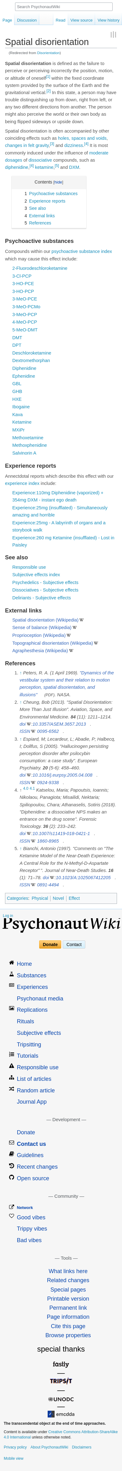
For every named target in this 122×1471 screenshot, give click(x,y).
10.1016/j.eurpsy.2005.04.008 (63, 775)
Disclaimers (81, 1447)
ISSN (24, 731)
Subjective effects (39, 1033)
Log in (8, 916)
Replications (32, 1010)
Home (24, 964)
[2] (48, 91)
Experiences (32, 987)
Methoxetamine (27, 437)
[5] (57, 166)
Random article (36, 1090)
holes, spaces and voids (82, 138)
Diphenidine (24, 368)
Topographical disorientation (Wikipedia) (52, 643)
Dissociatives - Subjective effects (45, 589)
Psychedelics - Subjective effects (45, 582)
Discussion (27, 20)
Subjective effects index (36, 574)
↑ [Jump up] (20, 672)
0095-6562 (48, 731)
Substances (31, 975)
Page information (68, 1317)
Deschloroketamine (31, 352)
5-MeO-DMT (25, 329)
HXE (17, 399)
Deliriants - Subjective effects (41, 597)
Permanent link (68, 1308)
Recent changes (37, 1167)
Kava (17, 414)
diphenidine (16, 167)
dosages (13, 160)
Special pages (68, 1290)
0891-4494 (48, 884)
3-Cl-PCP (21, 276)
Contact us (31, 1144)
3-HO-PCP (23, 291)
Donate (50, 944)
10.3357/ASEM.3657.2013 (59, 724)
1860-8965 (48, 841)
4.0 (26, 788)
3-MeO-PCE (24, 298)
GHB (17, 391)
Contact (74, 944)
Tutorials (27, 1056)
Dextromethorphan (31, 360)
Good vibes (31, 1217)
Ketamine (21, 422)
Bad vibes (29, 1240)
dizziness (73, 145)
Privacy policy (15, 1447)
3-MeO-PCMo (26, 306)
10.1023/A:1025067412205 (83, 877)
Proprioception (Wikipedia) (39, 635)
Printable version (68, 1299)
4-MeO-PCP (24, 322)
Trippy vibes (32, 1229)
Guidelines (30, 1155)
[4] (86, 144)
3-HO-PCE (23, 283)
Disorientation (48, 53)
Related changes (68, 1280)
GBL (16, 383)
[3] (52, 144)
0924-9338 (48, 782)
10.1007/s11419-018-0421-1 (61, 833)
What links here (68, 1271)
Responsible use (29, 567)
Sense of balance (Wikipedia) (42, 627)
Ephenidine (23, 376)
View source (82, 20)
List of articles (34, 1079)
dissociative (40, 160)
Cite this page (68, 1326)
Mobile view (14, 1458)
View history (108, 20)
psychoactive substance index (81, 251)
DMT (17, 337)
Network (25, 1207)
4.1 (32, 788)
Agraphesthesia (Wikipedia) (40, 650)
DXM (74, 167)
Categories (17, 898)
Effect (74, 898)
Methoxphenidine (29, 445)
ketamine (44, 167)
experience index (22, 483)
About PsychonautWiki (49, 1447)
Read (61, 20)
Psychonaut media (40, 998)
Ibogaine (21, 406)
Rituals (25, 1021)
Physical (40, 898)
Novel (58, 898)
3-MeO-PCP (24, 314)
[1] (48, 76)
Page (7, 20)
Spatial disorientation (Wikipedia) (45, 619)
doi (22, 724)
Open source (33, 1178)
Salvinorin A (24, 453)
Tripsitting (29, 1044)
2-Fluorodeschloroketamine (39, 268)
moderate (98, 152)
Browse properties (68, 1335)
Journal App (32, 1102)
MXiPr (18, 429)
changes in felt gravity (27, 145)
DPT (16, 345)
